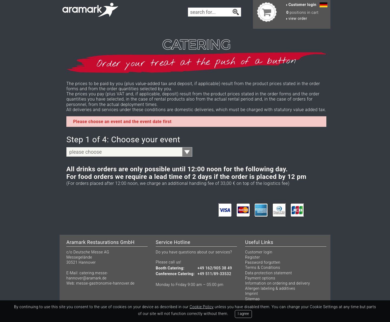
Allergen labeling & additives (270, 288)
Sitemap (252, 299)
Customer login (258, 252)
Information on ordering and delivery (277, 283)
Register (252, 257)
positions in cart (302, 12)
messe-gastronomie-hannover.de (105, 283)
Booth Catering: (170, 268)
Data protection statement (268, 273)
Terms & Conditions (262, 267)
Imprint (251, 293)
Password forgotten (262, 262)
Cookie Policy (201, 307)
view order (296, 18)
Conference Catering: (175, 274)
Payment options (260, 278)
